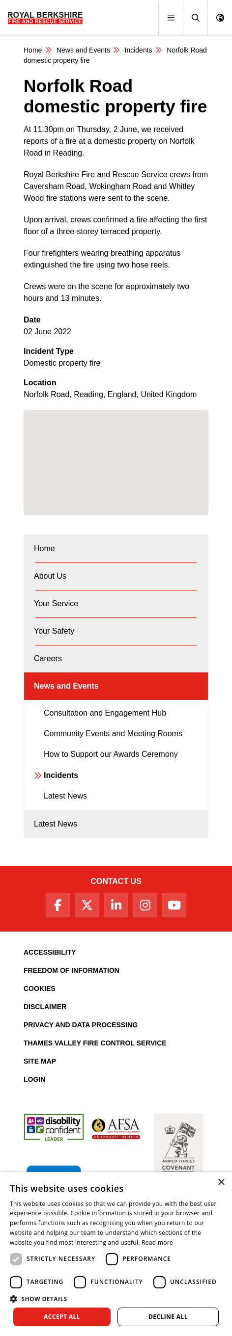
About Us (50, 576)
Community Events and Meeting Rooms (113, 733)
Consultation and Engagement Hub (105, 713)
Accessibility (50, 952)
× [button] (221, 1182)
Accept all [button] (62, 1316)
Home (33, 50)
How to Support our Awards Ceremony (111, 754)
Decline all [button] (168, 1316)
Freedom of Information (71, 970)
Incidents (138, 50)
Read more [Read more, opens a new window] (157, 1242)
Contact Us (116, 881)
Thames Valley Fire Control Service (95, 1043)
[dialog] (116, 1254)
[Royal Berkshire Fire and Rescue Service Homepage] (45, 17)
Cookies (40, 988)
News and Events (83, 50)
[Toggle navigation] (170, 17)
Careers (48, 658)
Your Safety (54, 631)
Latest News (65, 796)
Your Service (56, 603)
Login (34, 1079)
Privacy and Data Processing (81, 1025)
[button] (195, 17)
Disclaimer (45, 1007)
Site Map (40, 1061)
